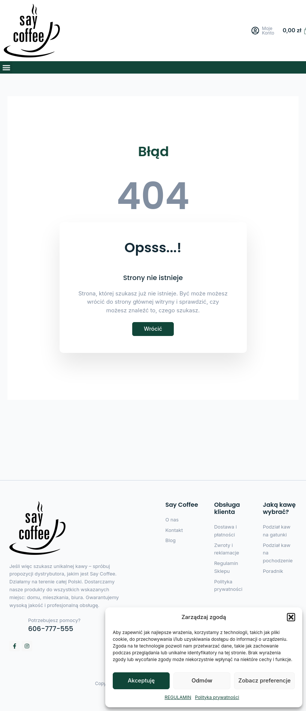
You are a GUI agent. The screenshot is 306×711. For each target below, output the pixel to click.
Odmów (202, 680)
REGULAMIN (178, 697)
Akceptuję (141, 680)
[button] (291, 617)
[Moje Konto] (255, 30)
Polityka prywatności (217, 697)
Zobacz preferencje (264, 680)
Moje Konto (268, 31)
